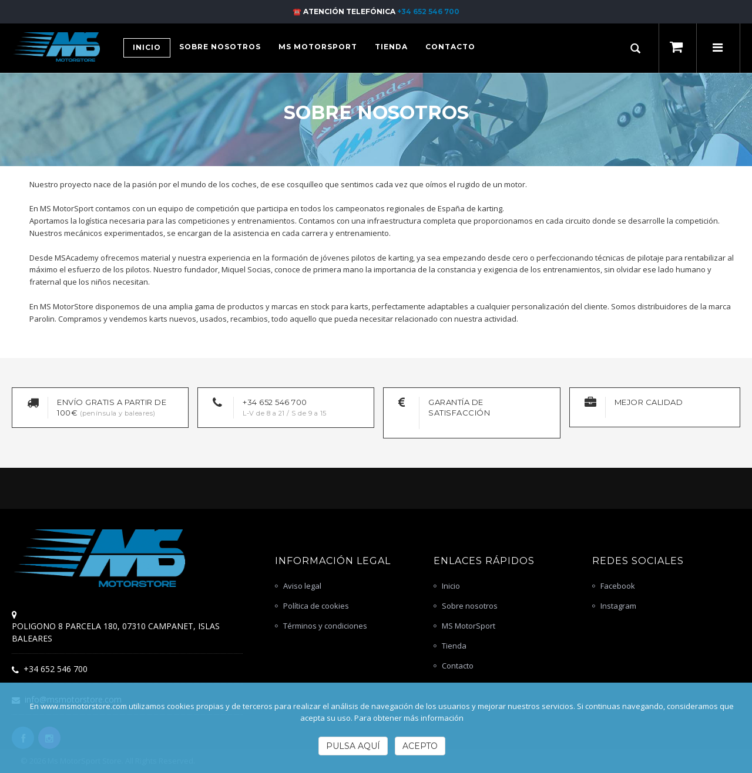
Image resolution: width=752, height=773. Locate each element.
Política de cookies (316, 605)
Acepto (420, 746)
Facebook (617, 585)
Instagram (618, 605)
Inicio (451, 585)
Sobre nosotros (470, 605)
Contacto (458, 665)
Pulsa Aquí (353, 746)
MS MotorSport (468, 625)
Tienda (454, 645)
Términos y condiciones (325, 625)
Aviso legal (302, 585)
